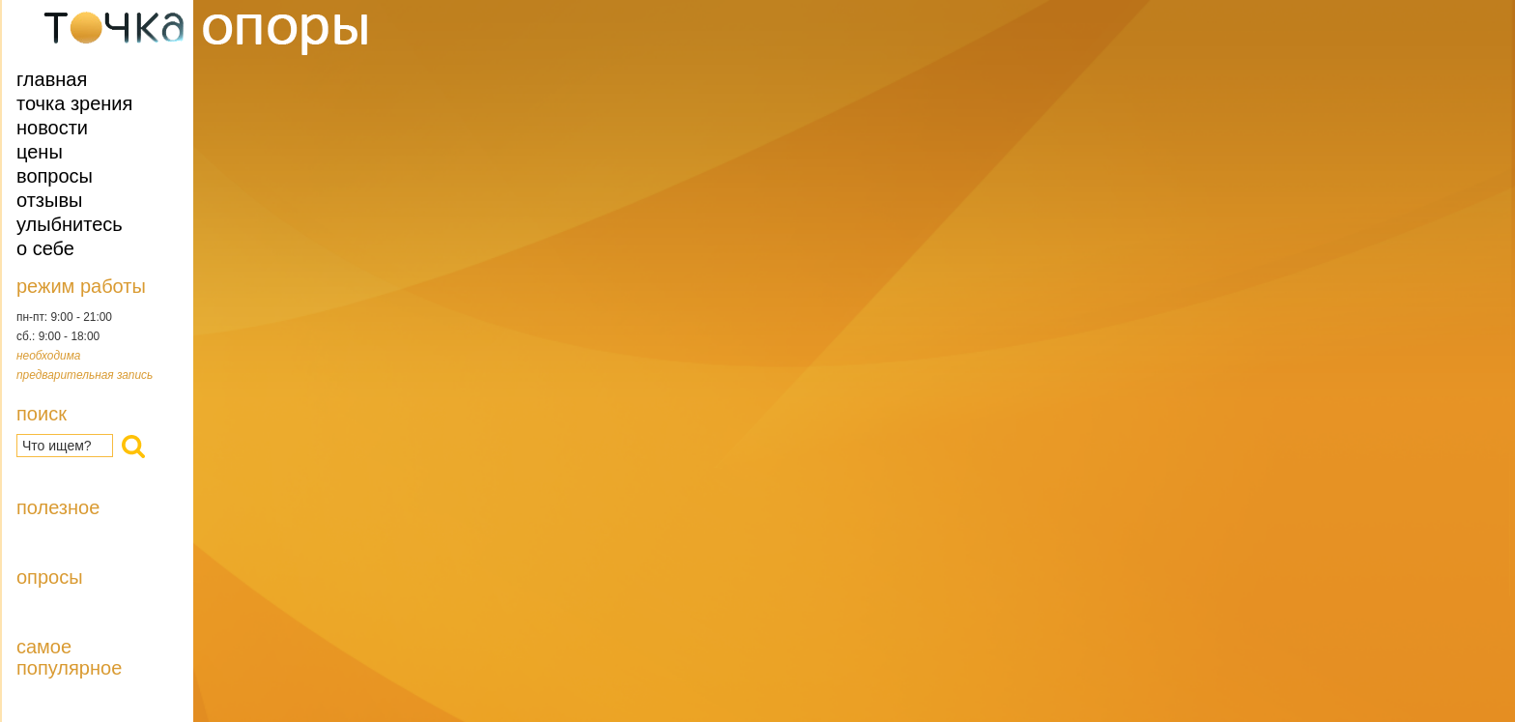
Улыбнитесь (69, 224)
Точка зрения (74, 103)
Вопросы (54, 176)
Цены (39, 151)
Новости (52, 127)
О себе (45, 248)
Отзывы (49, 200)
